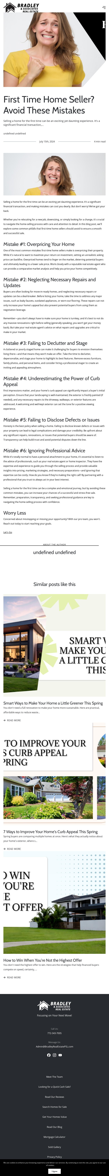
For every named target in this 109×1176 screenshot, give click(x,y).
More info (59, 1165)
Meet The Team (54, 1076)
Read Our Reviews (54, 1096)
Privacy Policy (54, 1156)
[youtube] (60, 1055)
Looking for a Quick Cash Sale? (54, 1086)
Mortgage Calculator (54, 1136)
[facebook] (49, 1055)
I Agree (54, 1171)
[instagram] (54, 1055)
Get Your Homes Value (54, 1116)
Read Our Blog (54, 1126)
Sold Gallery (54, 1146)
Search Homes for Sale (54, 1106)
